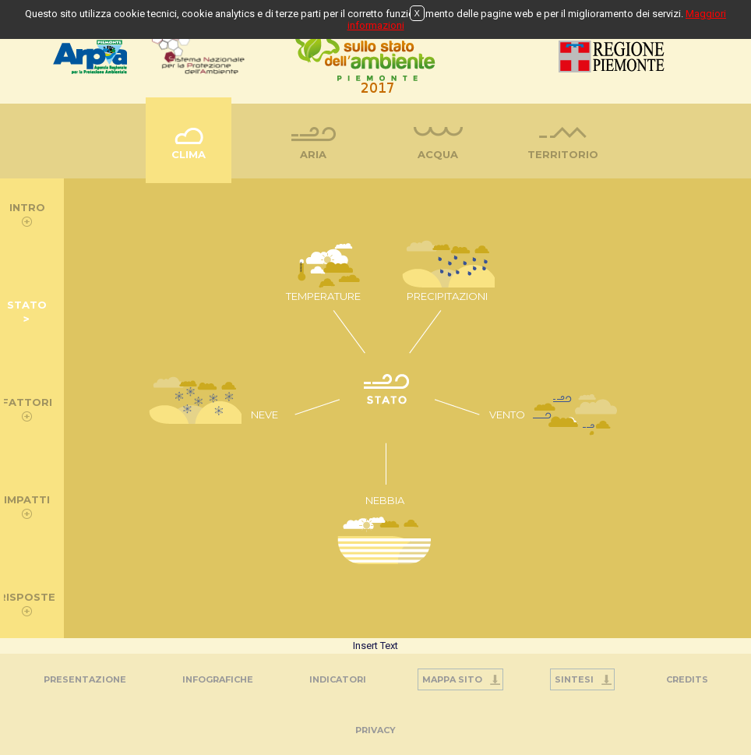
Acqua (438, 154)
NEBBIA (384, 500)
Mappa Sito (452, 679)
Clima (188, 154)
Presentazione (85, 679)
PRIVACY (375, 730)
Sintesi (574, 679)
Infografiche (217, 679)
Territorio (562, 154)
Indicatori (337, 679)
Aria (313, 154)
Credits (687, 679)
